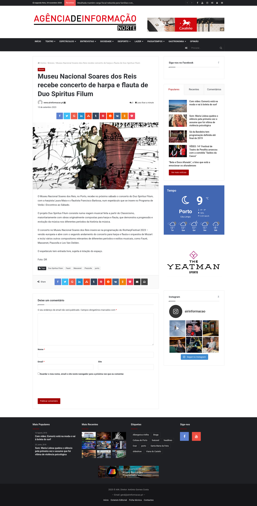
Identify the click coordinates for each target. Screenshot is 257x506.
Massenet (77, 268)
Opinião (194, 41)
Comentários (214, 89)
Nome (41, 349)
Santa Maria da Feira (160, 446)
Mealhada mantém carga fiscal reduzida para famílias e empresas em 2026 (112, 3)
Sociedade (105, 41)
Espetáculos (66, 41)
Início (38, 41)
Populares (173, 89)
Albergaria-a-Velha (141, 435)
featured (155, 440)
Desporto (123, 41)
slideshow (137, 451)
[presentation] (63, 386)
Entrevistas (87, 41)
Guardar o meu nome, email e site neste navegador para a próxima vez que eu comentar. (82, 374)
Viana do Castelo (153, 451)
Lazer (138, 41)
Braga (155, 435)
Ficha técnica (135, 500)
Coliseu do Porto (140, 440)
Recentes (194, 89)
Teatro (49, 41)
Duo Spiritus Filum (55, 268)
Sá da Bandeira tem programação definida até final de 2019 (202, 135)
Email (41, 361)
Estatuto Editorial (119, 500)
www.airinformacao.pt (53, 103)
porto (97, 268)
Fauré (68, 268)
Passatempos (154, 41)
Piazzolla (88, 268)
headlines (168, 440)
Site (100, 361)
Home (42, 63)
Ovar (135, 446)
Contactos (149, 500)
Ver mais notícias (178, 172)
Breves (51, 63)
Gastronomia (176, 41)
